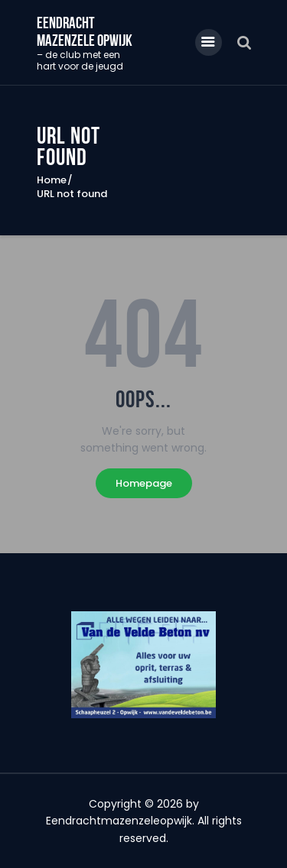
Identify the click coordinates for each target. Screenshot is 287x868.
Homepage (144, 483)
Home (52, 180)
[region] (144, 664)
